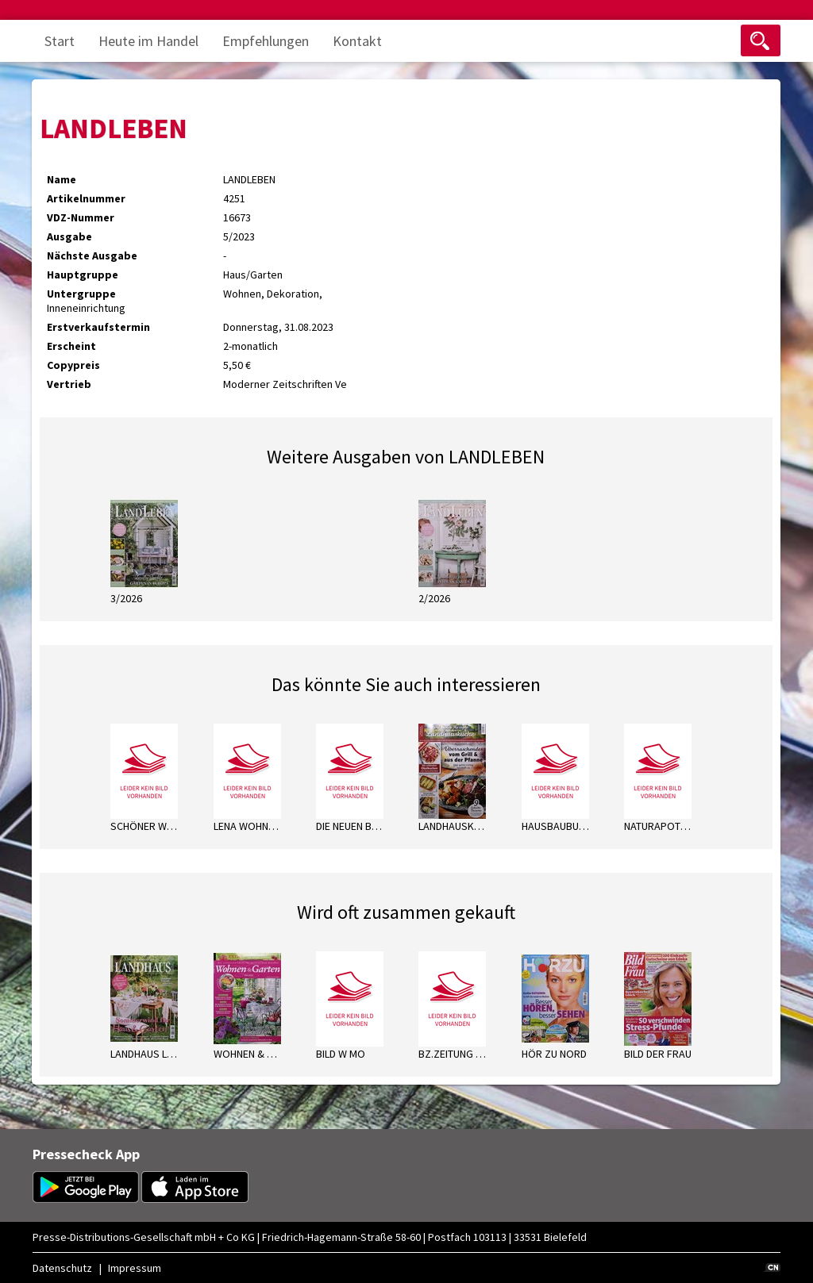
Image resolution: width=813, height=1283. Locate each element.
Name (61, 179)
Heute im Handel (148, 41)
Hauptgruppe (82, 274)
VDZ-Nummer (80, 217)
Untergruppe (81, 293)
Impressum (134, 1268)
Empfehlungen (265, 41)
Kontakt (357, 41)
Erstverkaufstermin (98, 327)
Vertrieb (69, 384)
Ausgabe (69, 236)
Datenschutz (62, 1268)
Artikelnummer (86, 198)
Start (59, 41)
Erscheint (71, 346)
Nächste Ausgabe (92, 255)
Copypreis (73, 365)
